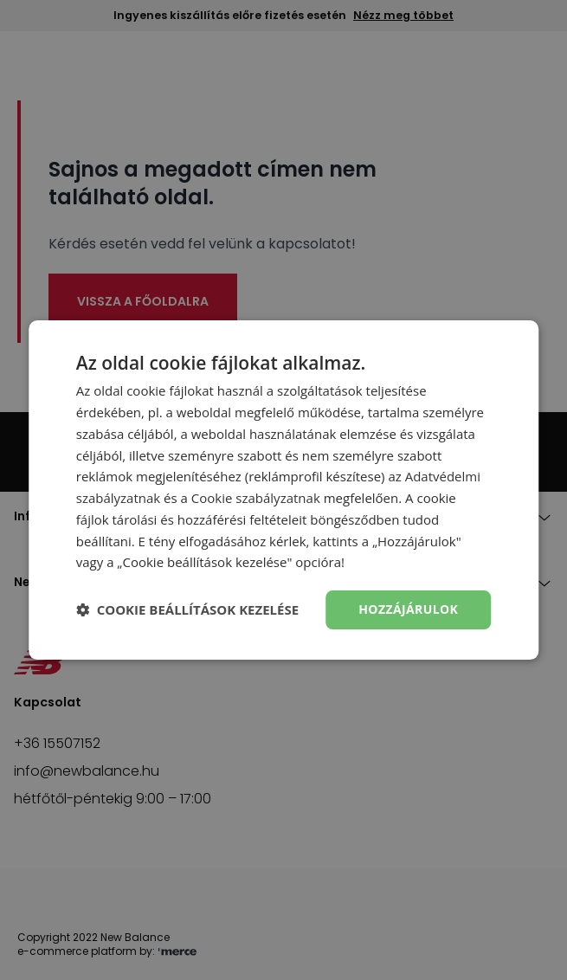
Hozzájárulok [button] (408, 609)
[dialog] (283, 490)
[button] (187, 610)
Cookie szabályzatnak (255, 497)
